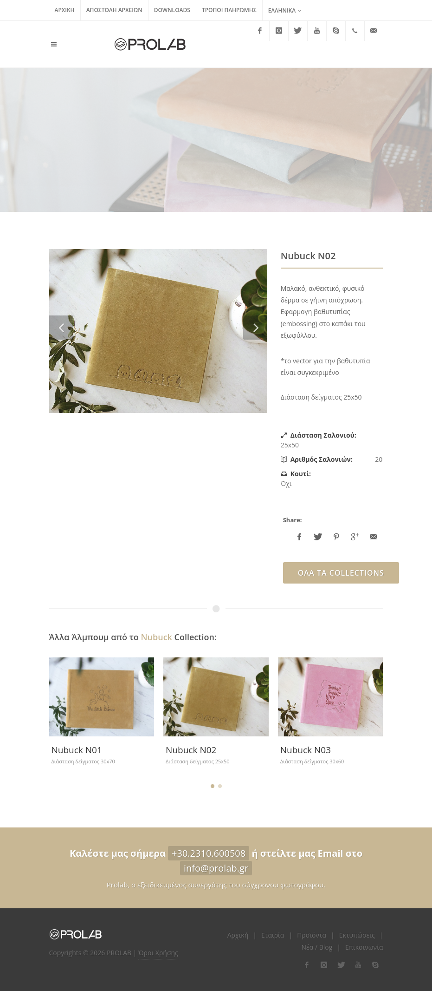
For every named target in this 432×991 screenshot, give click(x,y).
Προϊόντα (311, 935)
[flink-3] (341, 965)
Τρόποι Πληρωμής (229, 10)
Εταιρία (272, 935)
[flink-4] (358, 965)
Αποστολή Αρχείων (114, 10)
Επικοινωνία (364, 947)
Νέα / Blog (317, 947)
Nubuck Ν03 (305, 750)
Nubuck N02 (191, 750)
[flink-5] (375, 965)
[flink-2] (323, 965)
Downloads (172, 10)
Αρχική (65, 10)
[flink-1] (306, 965)
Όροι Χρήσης (158, 952)
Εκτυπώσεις (357, 935)
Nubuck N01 (76, 750)
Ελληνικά (285, 10)
